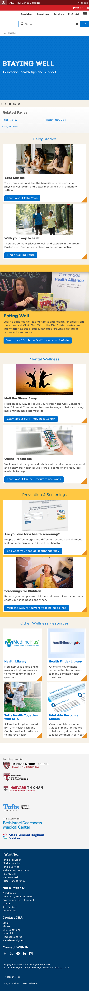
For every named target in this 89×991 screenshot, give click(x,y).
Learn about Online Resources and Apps (34, 478)
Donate (79, 7)
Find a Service (11, 866)
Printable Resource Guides (64, 717)
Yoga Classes (11, 126)
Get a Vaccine (31, 2)
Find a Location (12, 863)
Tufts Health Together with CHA (21, 717)
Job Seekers (10, 906)
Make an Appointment (16, 870)
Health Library (15, 661)
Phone (6, 926)
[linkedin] (24, 953)
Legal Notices (11, 983)
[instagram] (30, 953)
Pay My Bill (9, 873)
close (84, 2)
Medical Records (12, 936)
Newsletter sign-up (14, 940)
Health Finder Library (65, 661)
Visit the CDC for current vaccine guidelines (36, 607)
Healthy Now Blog (56, 119)
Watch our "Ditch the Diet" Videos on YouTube (37, 340)
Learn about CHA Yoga (22, 197)
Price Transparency (14, 880)
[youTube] (17, 953)
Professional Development (18, 899)
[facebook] (5, 953)
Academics (9, 892)
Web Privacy (30, 983)
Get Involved (10, 877)
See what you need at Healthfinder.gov (33, 550)
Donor (6, 903)
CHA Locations (11, 929)
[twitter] (11, 953)
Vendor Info (10, 910)
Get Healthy (10, 33)
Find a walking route (21, 254)
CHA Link (8, 933)
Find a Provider (12, 859)
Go (84, 23)
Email (6, 922)
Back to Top (13, 976)
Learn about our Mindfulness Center (31, 418)
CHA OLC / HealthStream (18, 896)
